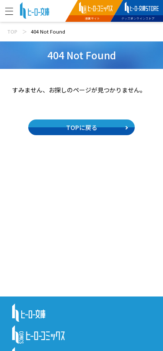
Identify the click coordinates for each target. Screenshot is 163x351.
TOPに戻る (81, 127)
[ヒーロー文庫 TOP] (34, 9)
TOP (12, 31)
